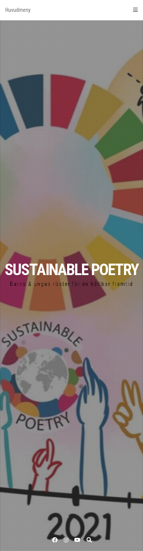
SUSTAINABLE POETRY (71, 269)
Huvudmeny (71, 10)
